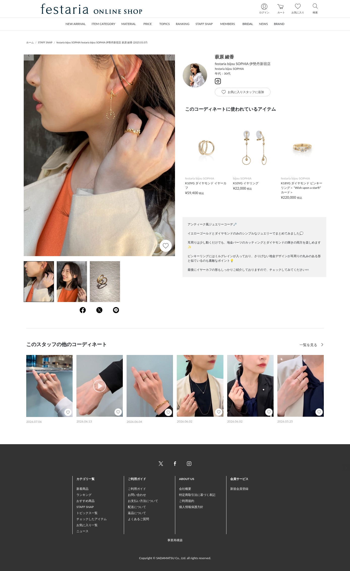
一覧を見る (309, 345)
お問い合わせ (137, 495)
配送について (137, 507)
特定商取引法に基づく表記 (197, 495)
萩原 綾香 (224, 56)
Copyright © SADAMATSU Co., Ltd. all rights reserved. (175, 558)
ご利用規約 (186, 501)
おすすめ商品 (85, 501)
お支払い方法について (143, 501)
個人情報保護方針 (191, 507)
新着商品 (82, 489)
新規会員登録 (239, 489)
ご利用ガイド (137, 489)
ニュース (82, 531)
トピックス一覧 (87, 513)
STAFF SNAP (45, 42)
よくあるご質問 (138, 519)
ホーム (30, 42)
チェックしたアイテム (91, 519)
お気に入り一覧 (87, 525)
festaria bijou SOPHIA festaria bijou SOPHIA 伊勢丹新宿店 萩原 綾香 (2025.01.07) (101, 42)
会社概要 (185, 489)
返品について (137, 513)
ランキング (84, 495)
